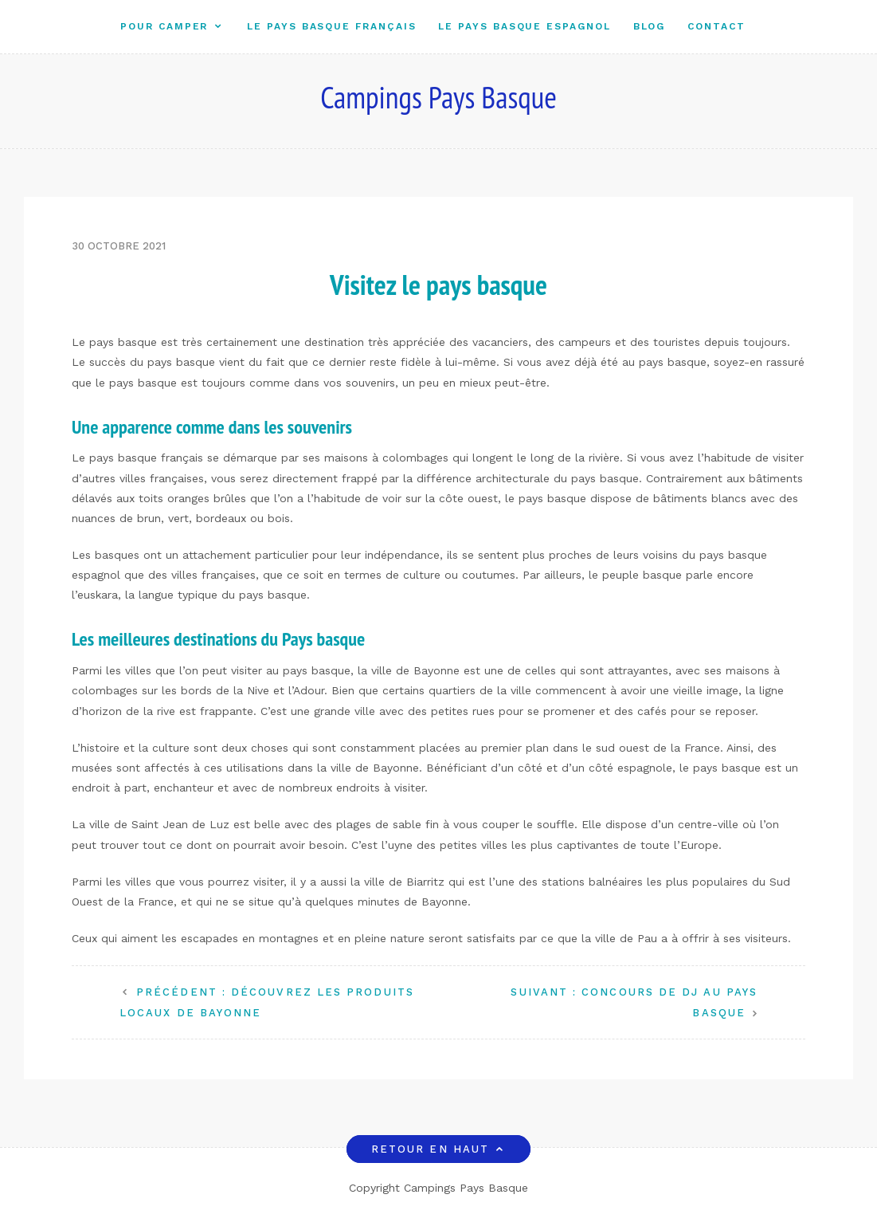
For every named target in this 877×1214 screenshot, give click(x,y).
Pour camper (164, 26)
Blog (649, 26)
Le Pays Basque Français (331, 26)
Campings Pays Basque (438, 96)
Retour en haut (438, 1149)
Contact (716, 26)
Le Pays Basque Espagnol (524, 26)
